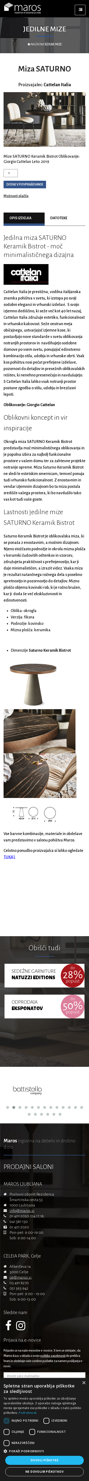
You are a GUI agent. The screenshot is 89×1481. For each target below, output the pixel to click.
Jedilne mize (44, 29)
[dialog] (44, 1429)
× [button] (83, 1383)
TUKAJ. (9, 857)
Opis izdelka (20, 218)
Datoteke (58, 218)
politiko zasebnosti (53, 1356)
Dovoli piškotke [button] (44, 1460)
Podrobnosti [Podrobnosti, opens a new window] (28, 1413)
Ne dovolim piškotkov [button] (44, 1472)
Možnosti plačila (16, 196)
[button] (44, 1451)
